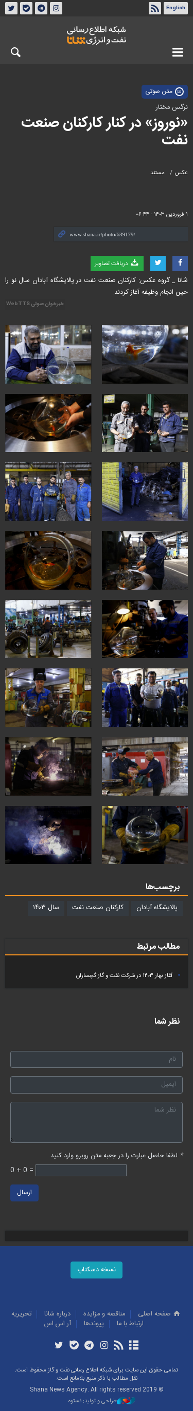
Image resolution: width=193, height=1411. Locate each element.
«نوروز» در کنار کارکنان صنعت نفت (104, 132)
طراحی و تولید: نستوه (101, 1401)
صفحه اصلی (160, 1314)
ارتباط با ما (130, 1324)
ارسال (24, 1193)
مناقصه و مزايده (104, 1314)
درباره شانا (57, 1314)
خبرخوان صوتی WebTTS (35, 304)
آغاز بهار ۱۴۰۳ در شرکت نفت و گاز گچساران (124, 975)
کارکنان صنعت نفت (98, 907)
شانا (96, 35)
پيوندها (94, 1324)
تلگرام (41, 8)
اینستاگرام (56, 8)
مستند (157, 173)
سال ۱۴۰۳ (46, 907)
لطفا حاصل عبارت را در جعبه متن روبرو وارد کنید (116, 1156)
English (175, 8)
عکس (181, 173)
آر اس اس (57, 1324)
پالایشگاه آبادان (157, 907)
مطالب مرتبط (158, 947)
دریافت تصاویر (117, 263)
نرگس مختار (172, 107)
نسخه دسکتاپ (96, 1270)
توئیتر (11, 8)
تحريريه (21, 1314)
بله (26, 8)
